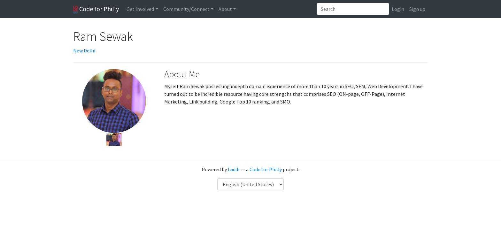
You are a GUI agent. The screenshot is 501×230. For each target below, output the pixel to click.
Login (398, 9)
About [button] (225, 9)
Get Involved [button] (140, 9)
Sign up (417, 9)
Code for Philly (96, 9)
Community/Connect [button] (186, 9)
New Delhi (84, 50)
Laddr (234, 169)
